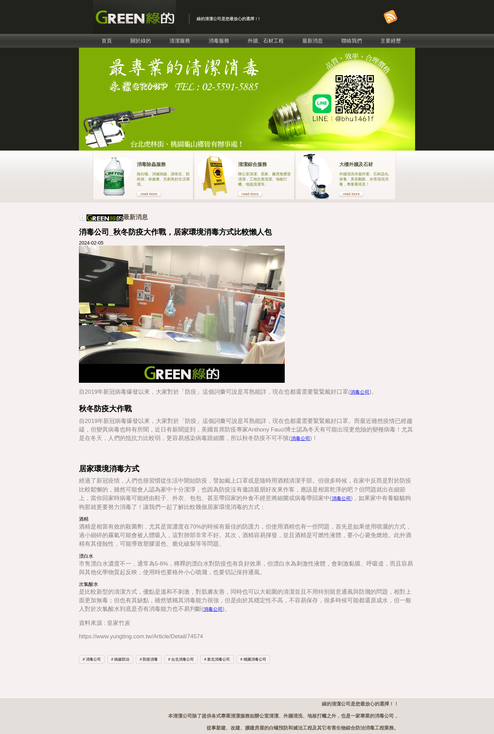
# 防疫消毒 (149, 659)
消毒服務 (219, 41)
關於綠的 (140, 41)
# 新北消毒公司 (217, 659)
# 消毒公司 (92, 659)
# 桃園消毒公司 (253, 659)
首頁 (107, 41)
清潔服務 (179, 41)
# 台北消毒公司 (181, 659)
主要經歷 (390, 41)
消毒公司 (359, 392)
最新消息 (312, 41)
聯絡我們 (351, 41)
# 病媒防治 (120, 659)
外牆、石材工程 (266, 41)
